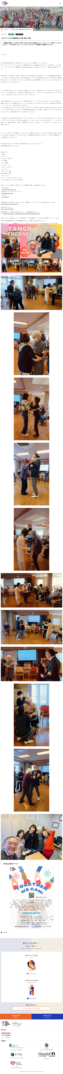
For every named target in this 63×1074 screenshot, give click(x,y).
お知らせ (6, 29)
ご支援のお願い (15, 1016)
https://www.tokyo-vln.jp (7, 193)
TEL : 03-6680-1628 (16, 1025)
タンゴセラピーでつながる (31, 1008)
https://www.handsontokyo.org (9, 189)
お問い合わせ (47, 1016)
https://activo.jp (5, 197)
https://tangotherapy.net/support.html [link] (9, 204)
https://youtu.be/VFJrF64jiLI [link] (7, 209)
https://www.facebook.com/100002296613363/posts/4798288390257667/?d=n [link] (21, 213)
